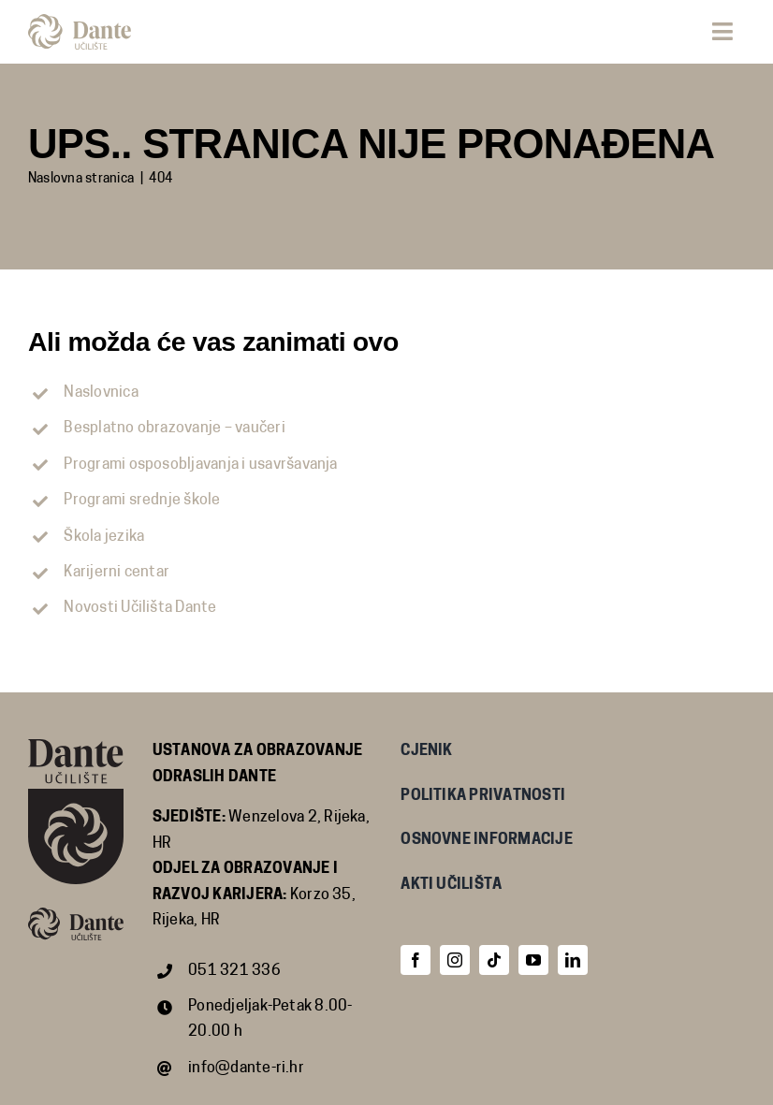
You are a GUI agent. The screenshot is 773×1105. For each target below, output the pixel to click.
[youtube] (533, 960)
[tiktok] (494, 960)
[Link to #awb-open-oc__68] (722, 31)
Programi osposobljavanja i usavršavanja (200, 465)
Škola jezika (104, 537)
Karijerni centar (116, 572)
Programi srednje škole (142, 500)
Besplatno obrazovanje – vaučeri (174, 428)
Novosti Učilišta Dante (140, 608)
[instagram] (455, 960)
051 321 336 (234, 971)
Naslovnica (101, 392)
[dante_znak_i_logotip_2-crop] (79, 21)
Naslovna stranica (81, 179)
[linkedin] (573, 960)
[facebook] (415, 960)
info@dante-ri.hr (246, 1068)
